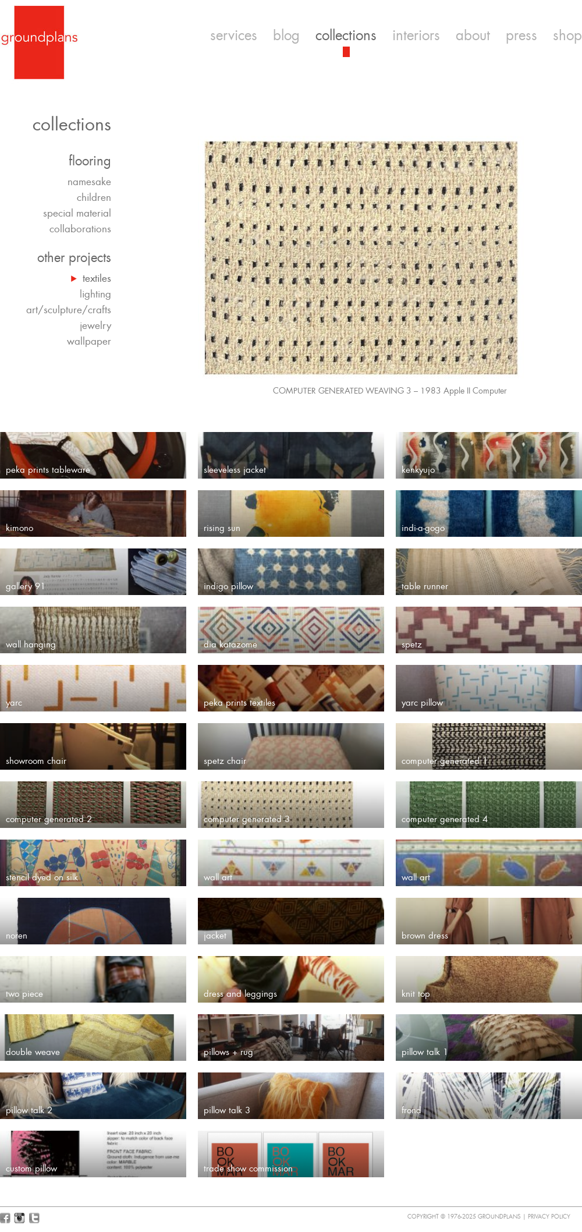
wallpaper (89, 341)
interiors (416, 35)
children (94, 197)
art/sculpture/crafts (68, 309)
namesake (89, 181)
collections (346, 35)
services (233, 35)
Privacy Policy (549, 1216)
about (473, 35)
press (521, 35)
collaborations (80, 228)
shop (567, 35)
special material (77, 213)
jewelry (95, 325)
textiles (97, 278)
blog (286, 35)
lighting (95, 294)
